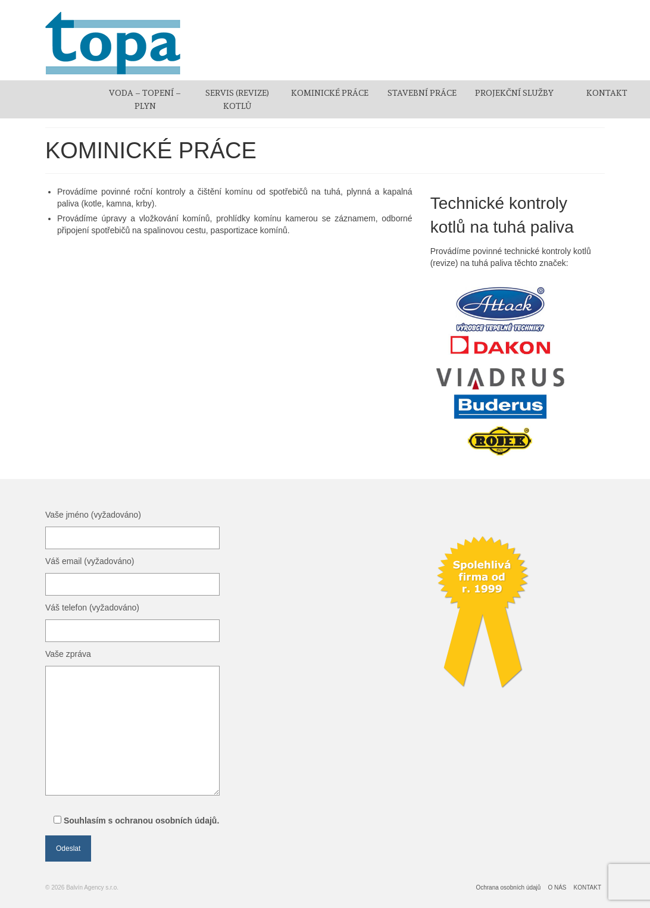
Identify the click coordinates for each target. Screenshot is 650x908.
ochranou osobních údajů (166, 820)
